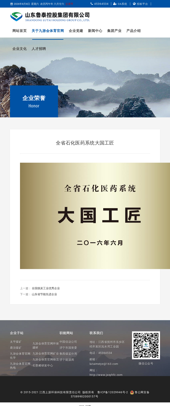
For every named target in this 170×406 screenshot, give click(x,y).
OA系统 (122, 3)
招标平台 (142, 3)
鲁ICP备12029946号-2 (112, 392)
